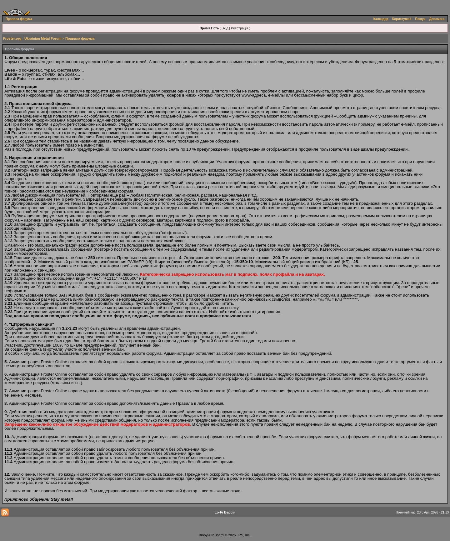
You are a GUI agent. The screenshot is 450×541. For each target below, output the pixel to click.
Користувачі (401, 19)
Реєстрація (239, 28)
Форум (204, 535)
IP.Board (217, 535)
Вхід (225, 28)
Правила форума (19, 19)
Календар (380, 19)
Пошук (420, 19)
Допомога (436, 19)
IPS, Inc (244, 535)
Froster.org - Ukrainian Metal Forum (32, 38)
